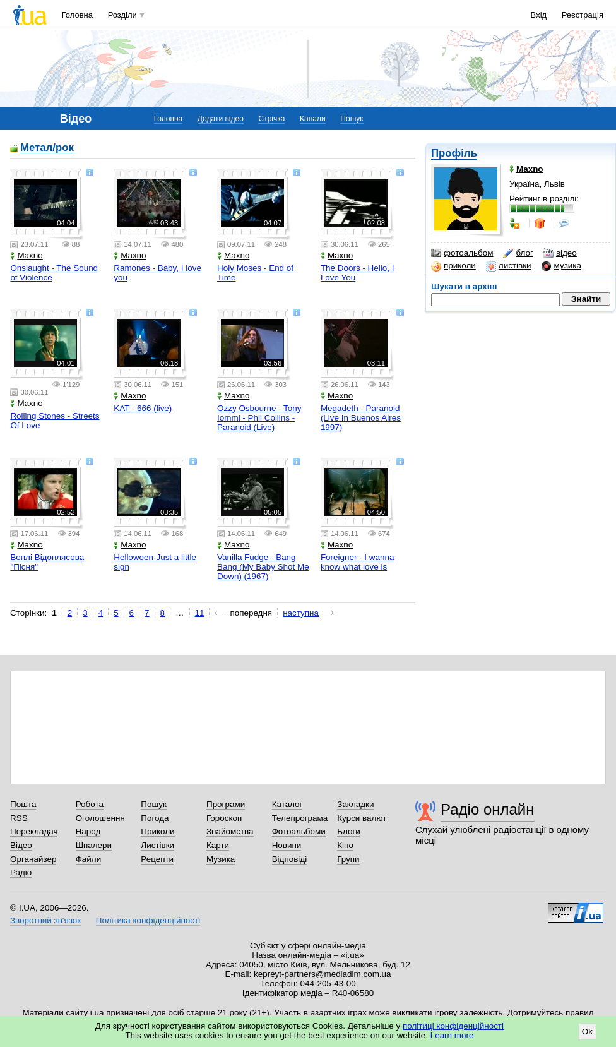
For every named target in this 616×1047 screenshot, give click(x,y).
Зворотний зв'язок (45, 920)
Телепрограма (300, 818)
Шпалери (94, 845)
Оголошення (100, 818)
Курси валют (361, 818)
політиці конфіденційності (453, 1026)
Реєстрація (582, 15)
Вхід (539, 15)
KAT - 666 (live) (143, 408)
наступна (301, 613)
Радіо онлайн (488, 809)
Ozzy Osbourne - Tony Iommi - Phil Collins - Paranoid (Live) (259, 418)
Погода (155, 818)
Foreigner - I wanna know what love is (357, 562)
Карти (217, 845)
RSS (19, 818)
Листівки (157, 845)
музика (561, 266)
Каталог (287, 804)
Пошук (351, 118)
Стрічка (271, 118)
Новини (287, 845)
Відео (21, 845)
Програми (225, 804)
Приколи (157, 831)
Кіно (345, 845)
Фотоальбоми (299, 831)
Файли (89, 859)
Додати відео (221, 118)
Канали (313, 118)
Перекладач (33, 831)
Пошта (23, 804)
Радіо (21, 872)
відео (560, 253)
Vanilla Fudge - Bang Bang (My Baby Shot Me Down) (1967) (263, 567)
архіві (485, 286)
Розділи (122, 15)
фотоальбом (462, 253)
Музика (220, 859)
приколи (453, 266)
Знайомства (230, 831)
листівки (508, 266)
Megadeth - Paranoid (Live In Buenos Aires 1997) (361, 418)
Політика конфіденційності (148, 920)
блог (518, 253)
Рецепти (157, 859)
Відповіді (289, 859)
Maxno (26, 255)
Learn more (452, 1035)
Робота (90, 804)
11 (199, 613)
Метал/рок (47, 148)
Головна (77, 15)
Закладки (355, 804)
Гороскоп (224, 818)
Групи (348, 859)
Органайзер (33, 859)
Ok (587, 1031)
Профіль (454, 153)
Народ (88, 831)
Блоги (348, 831)
